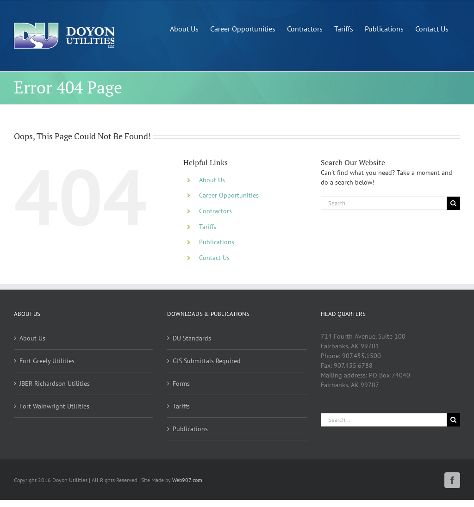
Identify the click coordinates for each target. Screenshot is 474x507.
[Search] (453, 203)
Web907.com (187, 479)
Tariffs (207, 227)
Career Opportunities (229, 195)
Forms (181, 383)
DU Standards (192, 338)
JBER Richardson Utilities (54, 383)
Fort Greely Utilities (47, 361)
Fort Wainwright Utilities (54, 406)
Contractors (215, 211)
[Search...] (384, 203)
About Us (212, 180)
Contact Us (214, 258)
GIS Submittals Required (207, 361)
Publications (216, 242)
